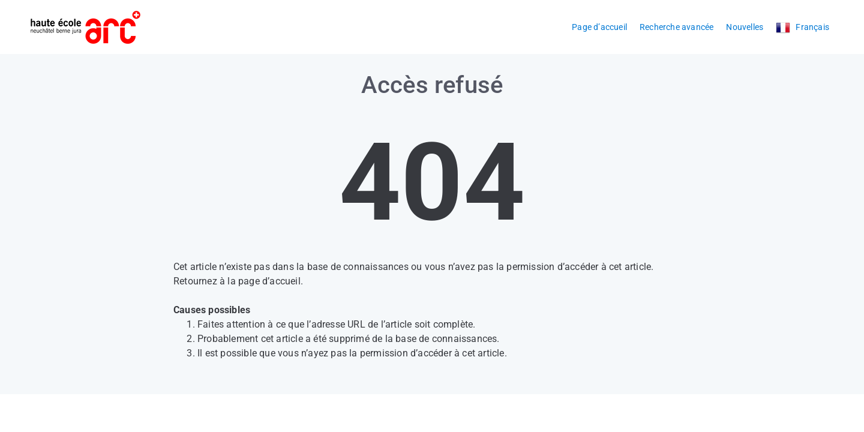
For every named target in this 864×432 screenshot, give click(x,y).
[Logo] (85, 27)
